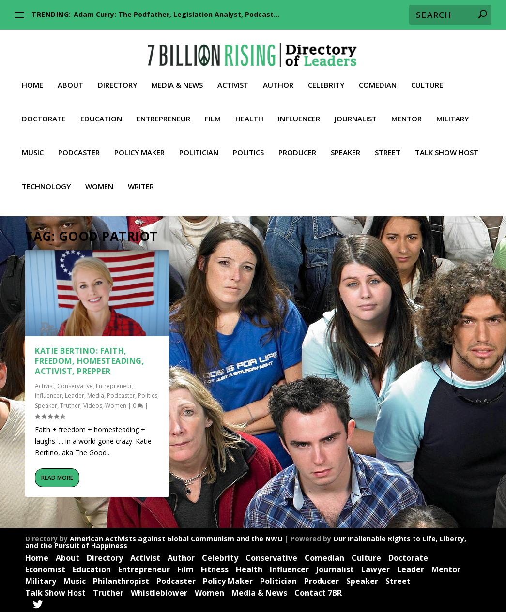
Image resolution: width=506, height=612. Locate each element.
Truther (70, 404)
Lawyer (375, 567)
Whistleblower (159, 590)
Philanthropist (121, 579)
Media (95, 393)
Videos (92, 404)
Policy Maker (139, 145)
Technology (46, 179)
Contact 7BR (318, 590)
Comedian (378, 78)
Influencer (299, 111)
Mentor (406, 111)
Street (387, 145)
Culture (427, 78)
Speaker (345, 145)
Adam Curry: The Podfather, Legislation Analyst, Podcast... (176, 14)
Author (278, 78)
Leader (74, 393)
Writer (141, 179)
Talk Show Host (446, 145)
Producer (297, 145)
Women (99, 179)
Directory (117, 78)
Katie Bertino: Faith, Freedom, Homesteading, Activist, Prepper (89, 358)
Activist (232, 78)
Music (33, 145)
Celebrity (326, 78)
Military (452, 111)
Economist (45, 567)
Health (249, 111)
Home (32, 78)
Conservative (75, 383)
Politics (248, 145)
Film (213, 111)
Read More (57, 475)
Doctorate (44, 111)
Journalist (356, 111)
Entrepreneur (163, 111)
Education (101, 111)
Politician (198, 145)
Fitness (215, 567)
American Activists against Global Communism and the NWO (176, 536)
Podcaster (79, 145)
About (70, 78)
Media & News (177, 78)
